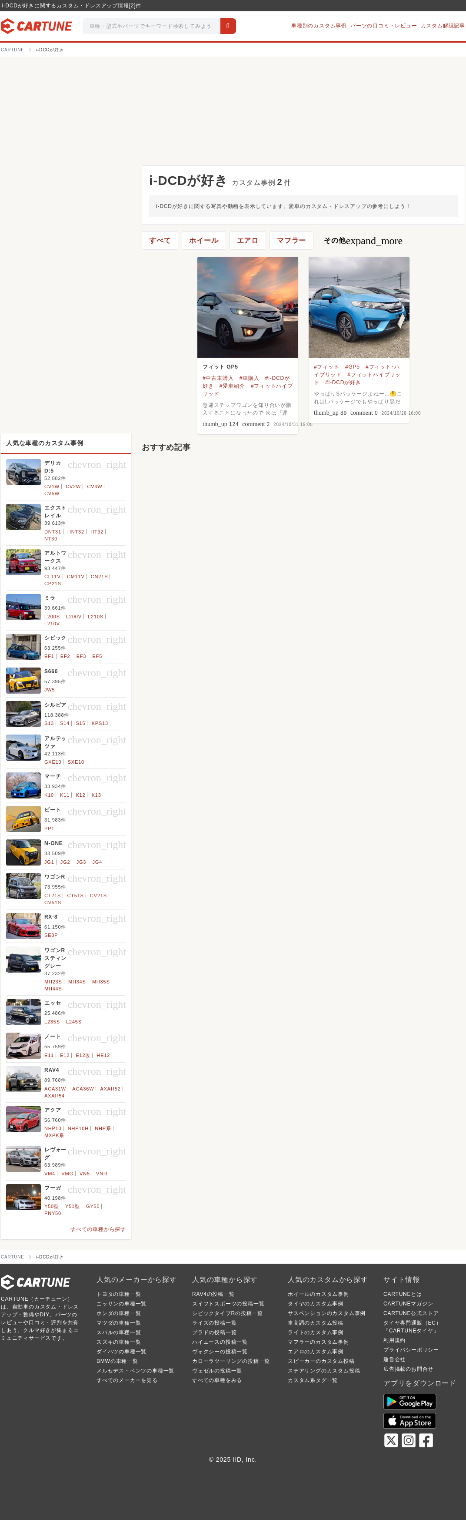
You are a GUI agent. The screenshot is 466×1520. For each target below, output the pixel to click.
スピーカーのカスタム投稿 (321, 1361)
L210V (52, 623)
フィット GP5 (220, 367)
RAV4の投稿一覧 (213, 1294)
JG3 (82, 862)
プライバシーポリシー (411, 1350)
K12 (80, 795)
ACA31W (55, 1088)
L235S (52, 1021)
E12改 (83, 1055)
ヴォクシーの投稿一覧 (220, 1352)
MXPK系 (54, 1135)
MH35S (101, 981)
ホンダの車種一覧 (119, 1313)
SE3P (51, 935)
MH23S (53, 981)
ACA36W (83, 1088)
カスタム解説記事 (443, 26)
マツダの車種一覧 (119, 1323)
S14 (65, 723)
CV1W (52, 486)
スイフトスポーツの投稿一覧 (228, 1304)
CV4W (94, 486)
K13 (96, 795)
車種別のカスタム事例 (319, 26)
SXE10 (76, 762)
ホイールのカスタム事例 (318, 1294)
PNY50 (52, 1213)
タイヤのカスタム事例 (315, 1304)
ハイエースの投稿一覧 (220, 1342)
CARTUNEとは (402, 1294)
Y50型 (51, 1206)
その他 (363, 240)
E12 (65, 1055)
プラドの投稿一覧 (214, 1332)
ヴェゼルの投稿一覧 (217, 1371)
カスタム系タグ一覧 (313, 1380)
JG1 (49, 862)
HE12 (103, 1055)
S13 (49, 723)
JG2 (65, 862)
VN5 (85, 1173)
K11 (65, 795)
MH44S (53, 988)
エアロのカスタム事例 (315, 1352)
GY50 (93, 1206)
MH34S (77, 981)
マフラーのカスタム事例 (318, 1342)
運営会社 (394, 1359)
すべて (160, 240)
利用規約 (394, 1340)
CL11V (52, 576)
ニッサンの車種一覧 (121, 1304)
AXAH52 (110, 1088)
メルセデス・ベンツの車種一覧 (135, 1371)
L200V (74, 616)
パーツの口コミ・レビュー (383, 26)
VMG (67, 1173)
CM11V (76, 576)
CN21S (99, 576)
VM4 (49, 1173)
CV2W (73, 486)
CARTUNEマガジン (408, 1304)
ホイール (203, 240)
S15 (80, 723)
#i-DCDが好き (343, 382)
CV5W (52, 493)
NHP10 (52, 1128)
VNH (101, 1173)
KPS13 (100, 723)
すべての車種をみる (217, 1380)
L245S (74, 1021)
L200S (52, 616)
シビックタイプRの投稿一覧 (227, 1313)
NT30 (50, 538)
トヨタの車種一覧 (119, 1294)
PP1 (49, 828)
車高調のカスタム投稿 (315, 1323)
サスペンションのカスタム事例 (327, 1313)
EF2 (65, 656)
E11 (49, 1055)
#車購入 (250, 378)
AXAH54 (54, 1095)
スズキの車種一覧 (119, 1342)
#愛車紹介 (232, 386)
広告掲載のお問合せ (408, 1369)
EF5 (97, 656)
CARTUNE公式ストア (411, 1313)
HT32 (96, 531)
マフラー (291, 240)
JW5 (49, 689)
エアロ (248, 240)
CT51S (75, 895)
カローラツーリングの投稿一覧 (231, 1361)
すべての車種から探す (98, 1229)
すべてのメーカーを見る (127, 1380)
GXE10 (52, 762)
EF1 (49, 656)
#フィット (327, 367)
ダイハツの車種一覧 (121, 1352)
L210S (95, 616)
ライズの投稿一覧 (214, 1323)
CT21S (52, 895)
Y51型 (72, 1206)
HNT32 (75, 531)
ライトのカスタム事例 (315, 1332)
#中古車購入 (218, 378)
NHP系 (103, 1128)
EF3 (82, 656)
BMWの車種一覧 (117, 1361)
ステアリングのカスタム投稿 (324, 1371)
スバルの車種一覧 (119, 1332)
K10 (49, 795)
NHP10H (78, 1128)
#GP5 (352, 367)
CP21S (52, 583)
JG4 (97, 862)
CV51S (52, 902)
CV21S (98, 895)
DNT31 (52, 531)
